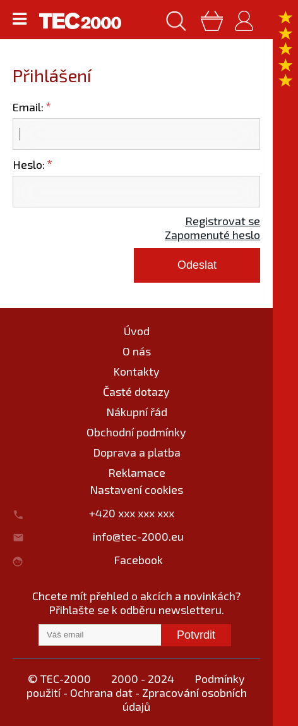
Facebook (138, 560)
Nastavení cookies (136, 489)
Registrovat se (222, 221)
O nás (136, 351)
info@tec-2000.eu (138, 536)
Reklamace (136, 472)
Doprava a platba (137, 452)
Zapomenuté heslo (212, 235)
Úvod (137, 331)
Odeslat (197, 265)
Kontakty (136, 371)
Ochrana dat (101, 692)
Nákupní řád (136, 412)
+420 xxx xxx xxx (138, 513)
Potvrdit (196, 635)
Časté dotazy (136, 391)
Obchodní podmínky (136, 432)
